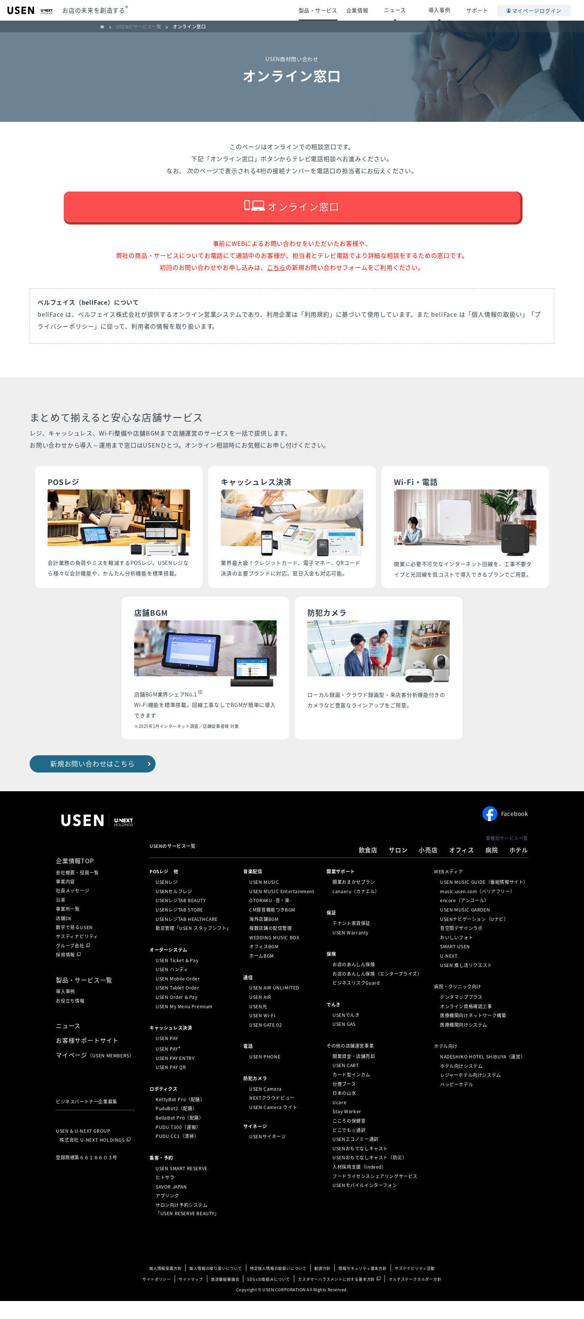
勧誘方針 (322, 1286)
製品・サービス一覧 (84, 997)
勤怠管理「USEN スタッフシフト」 (193, 946)
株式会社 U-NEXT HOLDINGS (92, 1157)
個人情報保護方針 (165, 1286)
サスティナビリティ (77, 954)
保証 (331, 930)
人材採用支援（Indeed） (359, 1184)
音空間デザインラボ (461, 946)
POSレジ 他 (164, 889)
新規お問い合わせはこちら (92, 782)
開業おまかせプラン (353, 900)
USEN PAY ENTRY (175, 1076)
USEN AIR (260, 1015)
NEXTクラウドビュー (272, 1115)
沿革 (61, 918)
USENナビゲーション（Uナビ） (474, 937)
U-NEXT (449, 973)
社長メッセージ (73, 909)
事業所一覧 (68, 927)
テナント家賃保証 (351, 941)
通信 (248, 995)
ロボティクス (164, 1106)
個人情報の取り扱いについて (215, 1286)
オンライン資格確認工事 (466, 1024)
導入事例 (446, 10)
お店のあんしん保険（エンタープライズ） (377, 991)
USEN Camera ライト (273, 1125)
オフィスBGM (264, 964)
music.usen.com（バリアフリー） (477, 909)
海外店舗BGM (264, 937)
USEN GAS (344, 1042)
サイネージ (255, 1144)
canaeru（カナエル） (356, 909)
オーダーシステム (168, 967)
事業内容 (65, 899)
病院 (491, 867)
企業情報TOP (75, 878)
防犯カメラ (255, 1096)
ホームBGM (261, 973)
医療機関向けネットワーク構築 (473, 1033)
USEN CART (345, 1083)
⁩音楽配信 (252, 889)
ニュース (415, 10)
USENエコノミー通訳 (355, 1157)
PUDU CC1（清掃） (177, 1154)
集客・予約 (161, 1175)
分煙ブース (344, 1102)
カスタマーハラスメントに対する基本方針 (336, 1297)
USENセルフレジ (174, 909)
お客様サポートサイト (87, 1058)
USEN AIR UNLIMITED (274, 1005)
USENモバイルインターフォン (364, 1203)
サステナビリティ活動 (415, 1286)
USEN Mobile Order (178, 996)
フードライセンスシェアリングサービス (375, 1193)
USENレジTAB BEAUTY (181, 918)
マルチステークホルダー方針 (415, 1297)
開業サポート (340, 889)
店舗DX (64, 936)
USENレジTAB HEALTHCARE (187, 937)
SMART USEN (455, 964)
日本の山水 (344, 1111)
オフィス (461, 867)
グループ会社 (70, 963)
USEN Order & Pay (177, 1015)
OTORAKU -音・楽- (270, 918)
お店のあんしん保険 (353, 982)
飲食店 (368, 867)
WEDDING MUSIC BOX (274, 955)
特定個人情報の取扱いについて (278, 1286)
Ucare (339, 1120)
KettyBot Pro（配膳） (180, 1117)
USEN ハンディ (172, 987)
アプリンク (167, 1213)
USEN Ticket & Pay (177, 978)
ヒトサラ (165, 1195)
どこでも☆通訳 (348, 1147)
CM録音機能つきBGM (272, 927)
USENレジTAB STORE (179, 927)
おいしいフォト (456, 955)
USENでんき (345, 1033)
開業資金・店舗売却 (353, 1074)
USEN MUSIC (264, 900)
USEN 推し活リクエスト (466, 983)
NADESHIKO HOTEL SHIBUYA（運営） (482, 1074)
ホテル (518, 867)
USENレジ (167, 900)
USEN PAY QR (171, 1085)
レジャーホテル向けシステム (470, 1093)
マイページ (95, 1072)
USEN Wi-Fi (262, 1033)
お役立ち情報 (70, 1018)
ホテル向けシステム (461, 1084)
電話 (248, 1064)
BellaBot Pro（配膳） (180, 1135)
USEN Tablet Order (177, 1005)
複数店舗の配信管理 (270, 946)
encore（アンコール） (464, 918)
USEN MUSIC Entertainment (281, 909)
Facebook (505, 832)
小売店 (428, 867)
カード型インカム (351, 1092)
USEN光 (258, 1024)
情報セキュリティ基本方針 (362, 1286)
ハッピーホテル (456, 1102)
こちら (276, 285)
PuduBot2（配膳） (176, 1126)
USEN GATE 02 (265, 1042)
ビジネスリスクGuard (355, 1000)
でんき (333, 1022)
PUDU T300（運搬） (178, 1145)
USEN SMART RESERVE (182, 1186)
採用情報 (65, 972)
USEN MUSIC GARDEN (465, 927)
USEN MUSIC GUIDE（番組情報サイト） (484, 900)
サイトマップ (191, 1297)
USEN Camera (265, 1106)
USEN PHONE (264, 1074)
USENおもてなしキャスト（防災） (369, 1175)
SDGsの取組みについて (268, 1297)
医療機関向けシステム (463, 1042)
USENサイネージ (267, 1154)
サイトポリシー (156, 1297)
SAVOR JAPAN (171, 1204)
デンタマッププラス (461, 1015)
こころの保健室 (348, 1138)
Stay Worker (346, 1129)
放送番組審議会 (225, 1297)
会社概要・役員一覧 (77, 890)
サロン (398, 867)
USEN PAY (167, 1056)
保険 (331, 972)
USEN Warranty (350, 950)
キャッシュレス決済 (171, 1045)
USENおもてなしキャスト (360, 1166)
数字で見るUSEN (74, 945)
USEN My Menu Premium (184, 1024)
